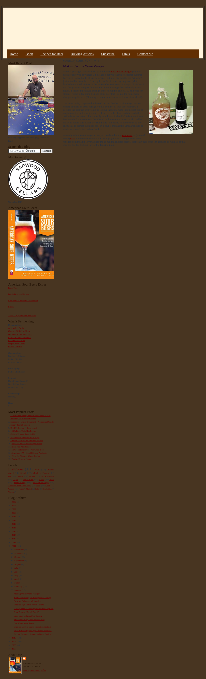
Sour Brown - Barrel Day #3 (26, 612)
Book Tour (13, 288)
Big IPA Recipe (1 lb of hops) (23, 428)
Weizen (11, 489)
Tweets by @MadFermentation (22, 315)
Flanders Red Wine (16, 340)
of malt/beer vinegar (121, 71)
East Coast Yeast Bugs (24, 623)
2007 (14, 648)
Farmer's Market (25, 489)
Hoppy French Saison (20, 425)
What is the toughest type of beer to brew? (33, 630)
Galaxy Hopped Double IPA (23, 434)
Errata (11, 307)
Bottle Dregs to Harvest (18, 294)
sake (72, 138)
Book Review (47, 476)
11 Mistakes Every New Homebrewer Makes (30, 415)
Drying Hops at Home (21, 459)
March (17, 582)
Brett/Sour (15, 469)
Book (29, 54)
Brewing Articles (82, 54)
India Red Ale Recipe (21, 446)
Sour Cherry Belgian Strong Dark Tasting (32, 597)
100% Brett (28, 479)
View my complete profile (34, 670)
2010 (14, 638)
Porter (41, 479)
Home (14, 54)
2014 (14, 535)
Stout (23, 472)
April (17, 579)
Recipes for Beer (52, 54)
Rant (38, 486)
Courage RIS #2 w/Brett (19, 331)
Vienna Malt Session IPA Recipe (24, 437)
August (17, 564)
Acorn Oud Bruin (16, 328)
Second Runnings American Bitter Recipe (32, 634)
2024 (14, 502)
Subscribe (108, 54)
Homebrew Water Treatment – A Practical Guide (32, 422)
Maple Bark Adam (16, 343)
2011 (14, 546)
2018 (14, 520)
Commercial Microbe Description (23, 300)
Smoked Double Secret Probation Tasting (32, 627)
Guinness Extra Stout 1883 (20, 334)
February (18, 586)
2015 (14, 531)
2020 (14, 513)
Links (126, 54)
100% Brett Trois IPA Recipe (23, 431)
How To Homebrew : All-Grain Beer (28, 449)
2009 (14, 641)
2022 (14, 509)
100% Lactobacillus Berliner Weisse (26, 440)
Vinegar (11, 492)
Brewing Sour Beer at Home (23, 418)
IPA (10, 476)
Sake (37, 489)
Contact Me (145, 54)
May (16, 575)
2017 (14, 524)
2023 (14, 505)
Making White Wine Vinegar (27, 593)
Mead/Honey (19, 482)
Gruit (48, 486)
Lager (15, 479)
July (16, 568)
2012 (14, 542)
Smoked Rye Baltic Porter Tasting (29, 604)
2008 (14, 645)
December (19, 549)
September (19, 560)
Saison (20, 476)
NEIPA (32, 476)
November (19, 553)
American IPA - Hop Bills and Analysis (29, 453)
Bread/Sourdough (41, 482)
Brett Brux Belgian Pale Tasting (28, 616)
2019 (14, 516)
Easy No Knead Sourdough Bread (27, 443)
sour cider (127, 135)
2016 (14, 527)
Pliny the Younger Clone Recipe (26, 456)
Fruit (37, 469)
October (18, 557)
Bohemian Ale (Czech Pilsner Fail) (29, 619)
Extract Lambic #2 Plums (19, 337)
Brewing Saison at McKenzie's (27, 601)
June (16, 572)
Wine (51, 479)
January (18, 590)
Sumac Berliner (15, 346)
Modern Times (41, 472)
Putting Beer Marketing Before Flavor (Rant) (34, 608)
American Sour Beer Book (19, 486)
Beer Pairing (47, 489)
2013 (14, 538)
